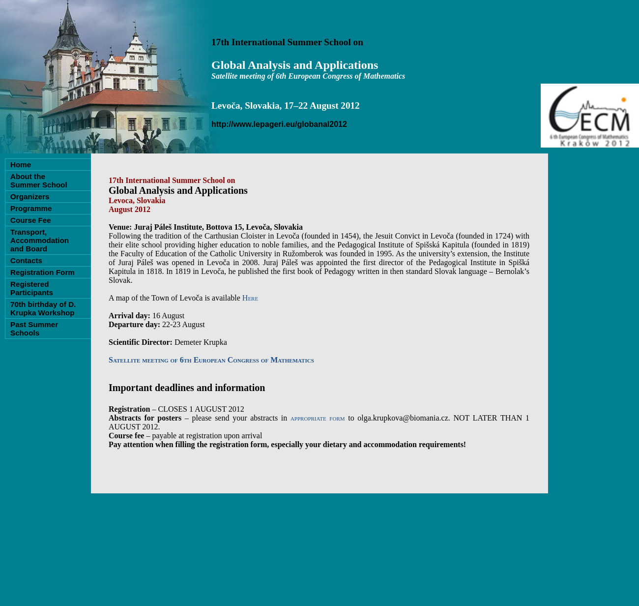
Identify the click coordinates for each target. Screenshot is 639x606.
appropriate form (317, 418)
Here (250, 298)
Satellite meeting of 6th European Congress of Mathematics (211, 360)
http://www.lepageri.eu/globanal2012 (279, 124)
